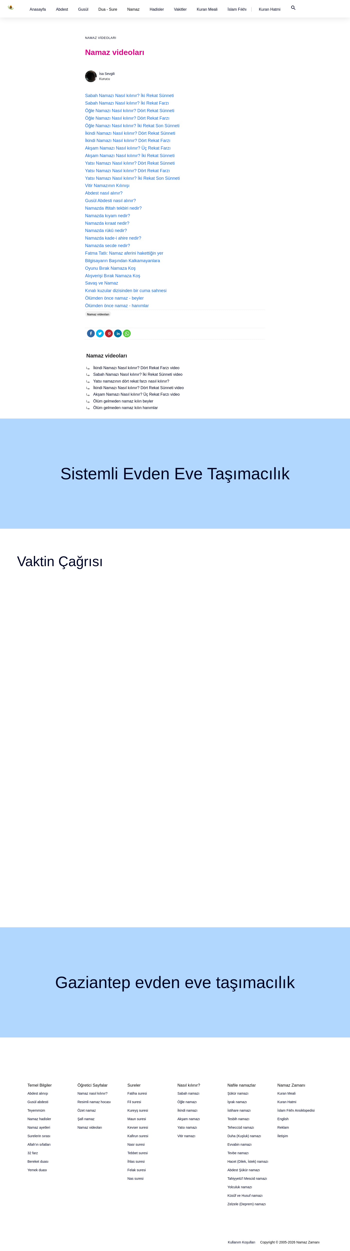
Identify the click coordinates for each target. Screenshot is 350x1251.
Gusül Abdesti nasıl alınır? (110, 200)
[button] (38, 9)
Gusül (83, 9)
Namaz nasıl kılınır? (93, 1093)
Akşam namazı (188, 1119)
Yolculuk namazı (240, 1187)
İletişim (282, 1136)
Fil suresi (134, 1102)
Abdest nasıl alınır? (103, 193)
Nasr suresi (136, 1144)
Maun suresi (136, 1119)
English (283, 1119)
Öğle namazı (187, 1102)
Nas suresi (135, 1178)
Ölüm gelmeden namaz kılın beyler (123, 401)
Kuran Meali (207, 9)
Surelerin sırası (38, 1136)
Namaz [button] (133, 9)
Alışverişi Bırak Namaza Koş (112, 275)
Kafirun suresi (137, 1136)
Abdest (62, 9)
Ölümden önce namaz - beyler (114, 298)
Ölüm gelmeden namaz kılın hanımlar (125, 408)
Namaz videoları (100, 38)
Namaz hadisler (39, 1119)
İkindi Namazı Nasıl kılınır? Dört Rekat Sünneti (130, 133)
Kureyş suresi (137, 1110)
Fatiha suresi (137, 1093)
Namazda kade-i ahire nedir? (113, 238)
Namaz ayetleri (38, 1127)
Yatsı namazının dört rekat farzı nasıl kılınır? (131, 381)
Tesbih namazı (238, 1119)
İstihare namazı (239, 1110)
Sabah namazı (188, 1093)
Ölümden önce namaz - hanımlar (117, 305)
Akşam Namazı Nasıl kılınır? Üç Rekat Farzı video (136, 394)
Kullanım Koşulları (241, 1242)
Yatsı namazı (187, 1127)
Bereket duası (37, 1161)
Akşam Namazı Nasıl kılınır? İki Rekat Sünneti (130, 155)
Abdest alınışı (37, 1093)
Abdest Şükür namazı (244, 1170)
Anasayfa (38, 9)
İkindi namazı (187, 1110)
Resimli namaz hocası (94, 1102)
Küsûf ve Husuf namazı (245, 1195)
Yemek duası (37, 1170)
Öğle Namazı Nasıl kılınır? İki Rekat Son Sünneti (132, 125)
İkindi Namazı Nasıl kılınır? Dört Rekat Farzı (127, 140)
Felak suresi (136, 1170)
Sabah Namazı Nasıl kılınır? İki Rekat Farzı (127, 103)
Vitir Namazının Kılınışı (107, 185)
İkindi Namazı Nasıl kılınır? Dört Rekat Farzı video (136, 368)
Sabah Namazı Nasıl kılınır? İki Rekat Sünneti (129, 95)
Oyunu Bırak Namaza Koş (110, 268)
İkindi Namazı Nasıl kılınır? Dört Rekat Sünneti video (138, 388)
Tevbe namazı (238, 1153)
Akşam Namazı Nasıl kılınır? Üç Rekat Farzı (128, 148)
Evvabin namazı (240, 1144)
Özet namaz (87, 1110)
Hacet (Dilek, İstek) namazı (248, 1161)
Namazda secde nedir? (107, 245)
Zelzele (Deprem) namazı (247, 1204)
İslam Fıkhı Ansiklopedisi (296, 1110)
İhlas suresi (136, 1161)
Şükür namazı (238, 1093)
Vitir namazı (186, 1136)
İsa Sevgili (107, 74)
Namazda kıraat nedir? (107, 223)
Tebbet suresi (137, 1153)
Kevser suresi (137, 1127)
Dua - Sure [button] (107, 9)
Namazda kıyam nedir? (107, 215)
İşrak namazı (237, 1102)
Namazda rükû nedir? (106, 230)
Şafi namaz (86, 1119)
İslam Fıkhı (237, 9)
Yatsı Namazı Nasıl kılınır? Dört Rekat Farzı (127, 170)
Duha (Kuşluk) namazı (244, 1136)
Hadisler (157, 9)
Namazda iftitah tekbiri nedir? (113, 208)
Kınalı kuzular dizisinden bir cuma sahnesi (125, 290)
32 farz (32, 1153)
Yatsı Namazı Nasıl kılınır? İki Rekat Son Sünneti (132, 178)
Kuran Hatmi (269, 9)
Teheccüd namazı (241, 1127)
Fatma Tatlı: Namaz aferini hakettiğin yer (124, 253)
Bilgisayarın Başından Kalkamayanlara (122, 260)
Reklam (283, 1127)
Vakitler (180, 9)
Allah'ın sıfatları (39, 1144)
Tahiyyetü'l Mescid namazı (247, 1178)
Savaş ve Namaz (101, 283)
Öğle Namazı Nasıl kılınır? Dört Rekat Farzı (127, 118)
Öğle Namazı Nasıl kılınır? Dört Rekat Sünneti (129, 110)
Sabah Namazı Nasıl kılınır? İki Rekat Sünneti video (137, 374)
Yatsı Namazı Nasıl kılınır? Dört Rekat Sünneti (130, 163)
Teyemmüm (36, 1110)
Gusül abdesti (37, 1102)
